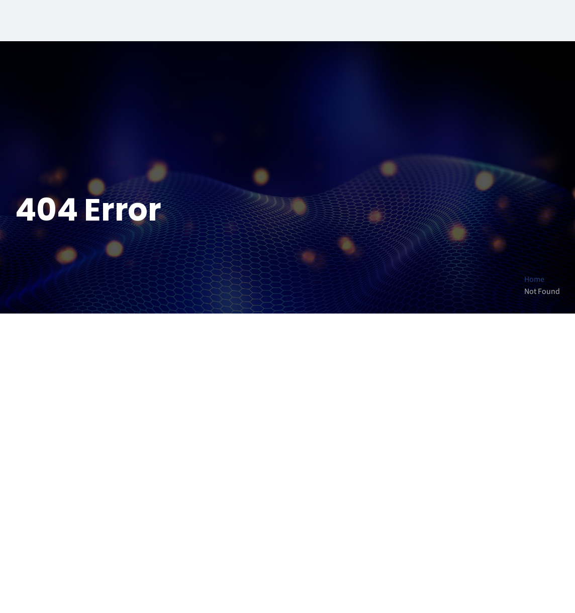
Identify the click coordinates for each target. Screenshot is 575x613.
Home (534, 279)
